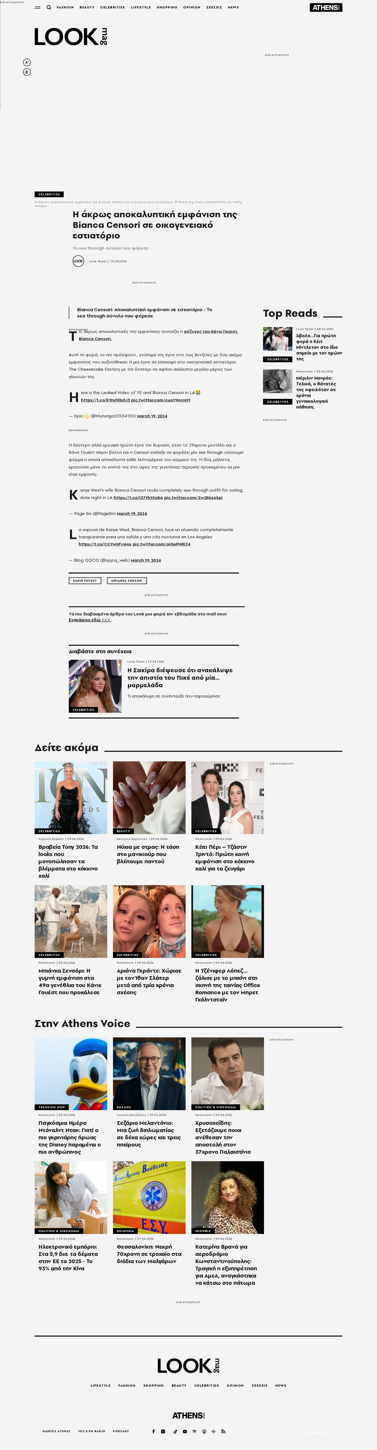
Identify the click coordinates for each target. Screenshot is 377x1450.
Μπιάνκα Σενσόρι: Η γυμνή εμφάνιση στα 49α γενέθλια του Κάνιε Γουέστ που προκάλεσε (70, 983)
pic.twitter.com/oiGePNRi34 (165, 545)
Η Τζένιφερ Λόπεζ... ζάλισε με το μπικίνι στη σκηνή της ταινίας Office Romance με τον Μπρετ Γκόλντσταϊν (227, 987)
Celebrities (49, 195)
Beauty (123, 832)
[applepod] (204, 1431)
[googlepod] (213, 1431)
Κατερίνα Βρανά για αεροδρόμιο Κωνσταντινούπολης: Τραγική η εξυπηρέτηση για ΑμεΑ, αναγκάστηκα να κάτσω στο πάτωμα (226, 1267)
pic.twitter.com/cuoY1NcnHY (163, 400)
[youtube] (185, 1431)
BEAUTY (88, 7)
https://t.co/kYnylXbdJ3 (106, 400)
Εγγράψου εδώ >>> (90, 620)
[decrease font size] (27, 63)
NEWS (234, 7)
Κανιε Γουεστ (85, 581)
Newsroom (304, 372)
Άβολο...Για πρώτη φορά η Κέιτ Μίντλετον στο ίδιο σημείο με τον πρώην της (319, 347)
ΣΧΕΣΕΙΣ (215, 7)
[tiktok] (175, 1431)
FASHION (66, 7)
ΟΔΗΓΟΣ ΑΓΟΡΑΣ (56, 1431)
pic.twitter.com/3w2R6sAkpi (196, 498)
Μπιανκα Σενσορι (127, 581)
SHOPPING (168, 7)
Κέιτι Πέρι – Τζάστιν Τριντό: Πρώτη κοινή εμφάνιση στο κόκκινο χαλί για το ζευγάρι (225, 858)
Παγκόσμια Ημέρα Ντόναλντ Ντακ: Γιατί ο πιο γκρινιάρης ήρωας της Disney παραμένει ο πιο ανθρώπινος (69, 1139)
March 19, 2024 (153, 416)
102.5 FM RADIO (91, 1431)
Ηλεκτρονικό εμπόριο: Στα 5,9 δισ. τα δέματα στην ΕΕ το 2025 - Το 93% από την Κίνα (68, 1260)
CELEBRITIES (113, 7)
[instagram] (163, 1431)
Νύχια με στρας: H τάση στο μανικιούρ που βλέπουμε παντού (148, 855)
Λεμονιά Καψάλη (51, 840)
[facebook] (154, 1431)
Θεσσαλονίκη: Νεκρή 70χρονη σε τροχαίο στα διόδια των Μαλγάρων (149, 1256)
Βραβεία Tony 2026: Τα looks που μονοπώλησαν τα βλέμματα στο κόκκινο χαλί (68, 862)
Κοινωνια (125, 1233)
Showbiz (203, 1233)
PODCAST (121, 1431)
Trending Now (51, 1109)
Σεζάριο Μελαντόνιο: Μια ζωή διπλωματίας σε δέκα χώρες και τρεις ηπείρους (149, 1135)
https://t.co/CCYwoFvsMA (106, 545)
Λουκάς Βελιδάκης (131, 1117)
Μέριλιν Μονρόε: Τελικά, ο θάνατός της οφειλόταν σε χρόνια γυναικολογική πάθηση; (316, 393)
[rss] (223, 1431)
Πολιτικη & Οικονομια (215, 1109)
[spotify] (194, 1431)
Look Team (97, 262)
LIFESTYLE (142, 7)
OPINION (193, 7)
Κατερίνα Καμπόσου (132, 840)
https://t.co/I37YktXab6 (139, 498)
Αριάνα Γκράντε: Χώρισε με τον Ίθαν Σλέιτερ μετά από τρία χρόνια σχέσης (149, 983)
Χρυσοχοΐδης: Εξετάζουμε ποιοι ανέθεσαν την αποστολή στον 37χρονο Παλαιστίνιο (223, 1139)
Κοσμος (124, 1109)
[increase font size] (27, 72)
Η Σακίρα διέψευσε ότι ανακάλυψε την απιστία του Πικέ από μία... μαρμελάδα (180, 682)
